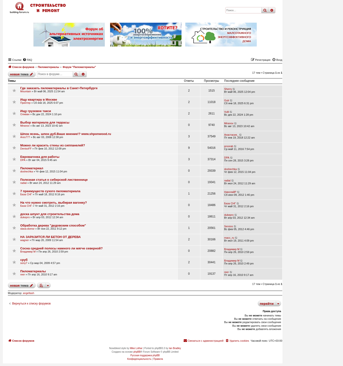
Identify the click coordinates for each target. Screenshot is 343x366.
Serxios (228, 226)
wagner (24, 240)
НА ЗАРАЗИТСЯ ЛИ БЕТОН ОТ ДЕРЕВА (50, 237)
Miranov (25, 125)
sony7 (23, 263)
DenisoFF (26, 148)
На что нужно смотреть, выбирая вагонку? (53, 202)
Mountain (25, 91)
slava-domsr (27, 228)
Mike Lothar (136, 348)
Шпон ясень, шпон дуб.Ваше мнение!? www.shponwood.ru (65, 134)
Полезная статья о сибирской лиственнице (54, 179)
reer (22, 274)
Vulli (226, 111)
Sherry (228, 89)
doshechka (26, 171)
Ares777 (25, 137)
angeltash (28, 293)
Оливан (25, 114)
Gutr (226, 100)
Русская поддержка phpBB (145, 355)
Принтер (25, 102)
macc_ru (229, 237)
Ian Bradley (175, 348)
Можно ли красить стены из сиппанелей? (52, 145)
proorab (228, 146)
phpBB (137, 352)
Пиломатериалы (33, 271)
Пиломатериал (31, 168)
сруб (24, 260)
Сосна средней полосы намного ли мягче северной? (61, 248)
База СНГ (26, 194)
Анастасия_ (231, 134)
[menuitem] (27, 60)
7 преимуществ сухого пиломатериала (50, 191)
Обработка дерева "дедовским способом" (53, 225)
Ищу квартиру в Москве (38, 99)
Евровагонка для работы (39, 157)
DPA (22, 160)
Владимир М (27, 251)
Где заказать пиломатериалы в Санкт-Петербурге (58, 88)
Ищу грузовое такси (35, 111)
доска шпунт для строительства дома (49, 214)
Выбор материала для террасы (44, 122)
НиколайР (230, 192)
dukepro (25, 217)
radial (23, 182)
